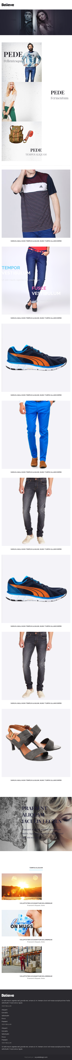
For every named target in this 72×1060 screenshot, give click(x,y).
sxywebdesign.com (41, 1057)
